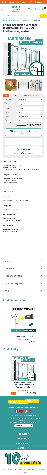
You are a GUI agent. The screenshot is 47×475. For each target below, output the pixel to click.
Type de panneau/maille (9, 104)
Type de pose (9, 99)
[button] (44, 85)
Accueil (5, 20)
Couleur (7, 116)
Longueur (7, 112)
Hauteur (7, 108)
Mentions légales (40, 469)
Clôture (11, 20)
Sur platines (36, 20)
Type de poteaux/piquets (10, 121)
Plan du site (23, 472)
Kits (16, 20)
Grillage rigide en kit (25, 20)
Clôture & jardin (17, 469)
